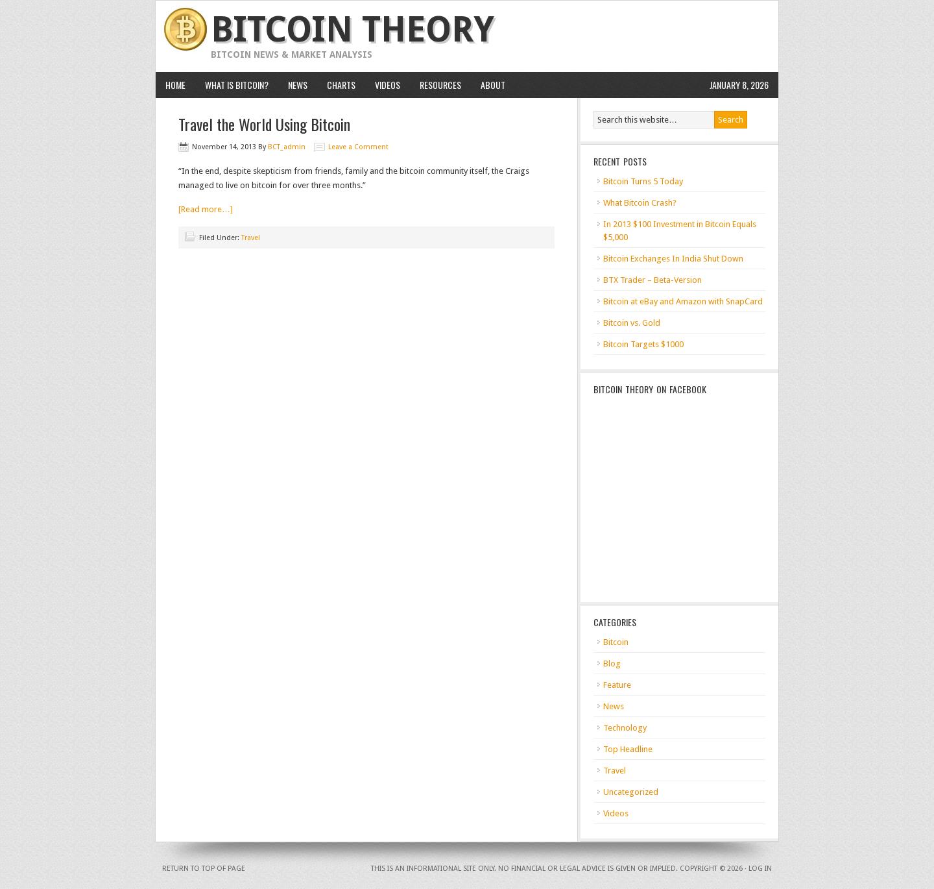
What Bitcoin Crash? (640, 203)
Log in (760, 868)
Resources (440, 84)
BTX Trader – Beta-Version (652, 280)
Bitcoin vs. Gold (631, 323)
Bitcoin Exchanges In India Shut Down (673, 258)
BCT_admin (286, 147)
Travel (250, 238)
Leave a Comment (358, 147)
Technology (625, 728)
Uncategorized (630, 792)
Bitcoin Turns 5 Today (643, 181)
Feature (617, 685)
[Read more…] (205, 209)
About (493, 84)
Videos (387, 84)
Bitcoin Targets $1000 (643, 344)
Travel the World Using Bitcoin (264, 124)
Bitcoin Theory (352, 29)
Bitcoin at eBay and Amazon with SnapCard (683, 301)
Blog (612, 663)
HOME (175, 84)
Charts (341, 84)
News (297, 84)
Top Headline (628, 749)
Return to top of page (203, 868)
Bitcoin (616, 642)
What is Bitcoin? (237, 84)
